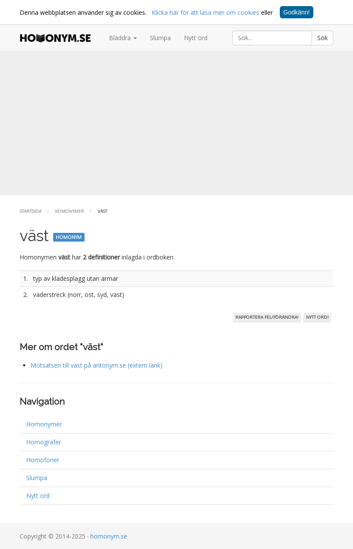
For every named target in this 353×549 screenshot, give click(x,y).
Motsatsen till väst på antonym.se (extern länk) (97, 365)
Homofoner (42, 460)
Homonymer (69, 211)
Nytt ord (195, 38)
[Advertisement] (176, 123)
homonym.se (108, 536)
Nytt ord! (317, 317)
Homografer (43, 442)
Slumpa (160, 38)
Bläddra (123, 38)
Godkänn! (296, 12)
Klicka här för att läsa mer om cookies (205, 12)
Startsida (30, 211)
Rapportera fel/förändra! (267, 317)
